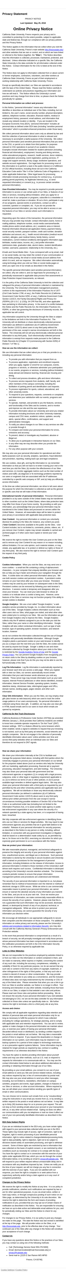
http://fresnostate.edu (11, 1226)
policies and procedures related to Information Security (25, 926)
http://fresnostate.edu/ (54, 50)
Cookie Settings (7, 1270)
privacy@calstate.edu (49, 1159)
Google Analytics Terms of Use (31, 652)
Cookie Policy (21, 1270)
